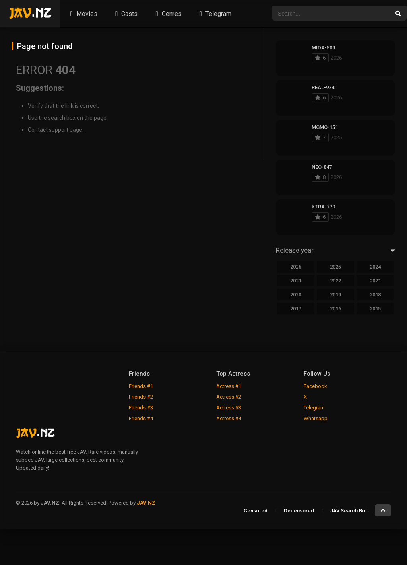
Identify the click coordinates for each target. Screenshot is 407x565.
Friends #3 (141, 408)
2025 (335, 267)
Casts (125, 14)
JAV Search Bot (348, 511)
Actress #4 (228, 418)
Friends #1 (141, 386)
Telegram (214, 14)
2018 (375, 295)
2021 (375, 281)
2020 (295, 295)
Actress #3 (228, 408)
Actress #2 (228, 397)
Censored (255, 511)
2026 (295, 267)
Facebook (315, 386)
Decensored (299, 511)
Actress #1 (228, 386)
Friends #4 (141, 418)
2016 (335, 309)
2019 (335, 295)
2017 (295, 309)
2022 (335, 281)
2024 (375, 267)
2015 (375, 309)
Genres (167, 14)
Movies (82, 14)
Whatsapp (316, 418)
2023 (295, 281)
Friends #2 (141, 397)
